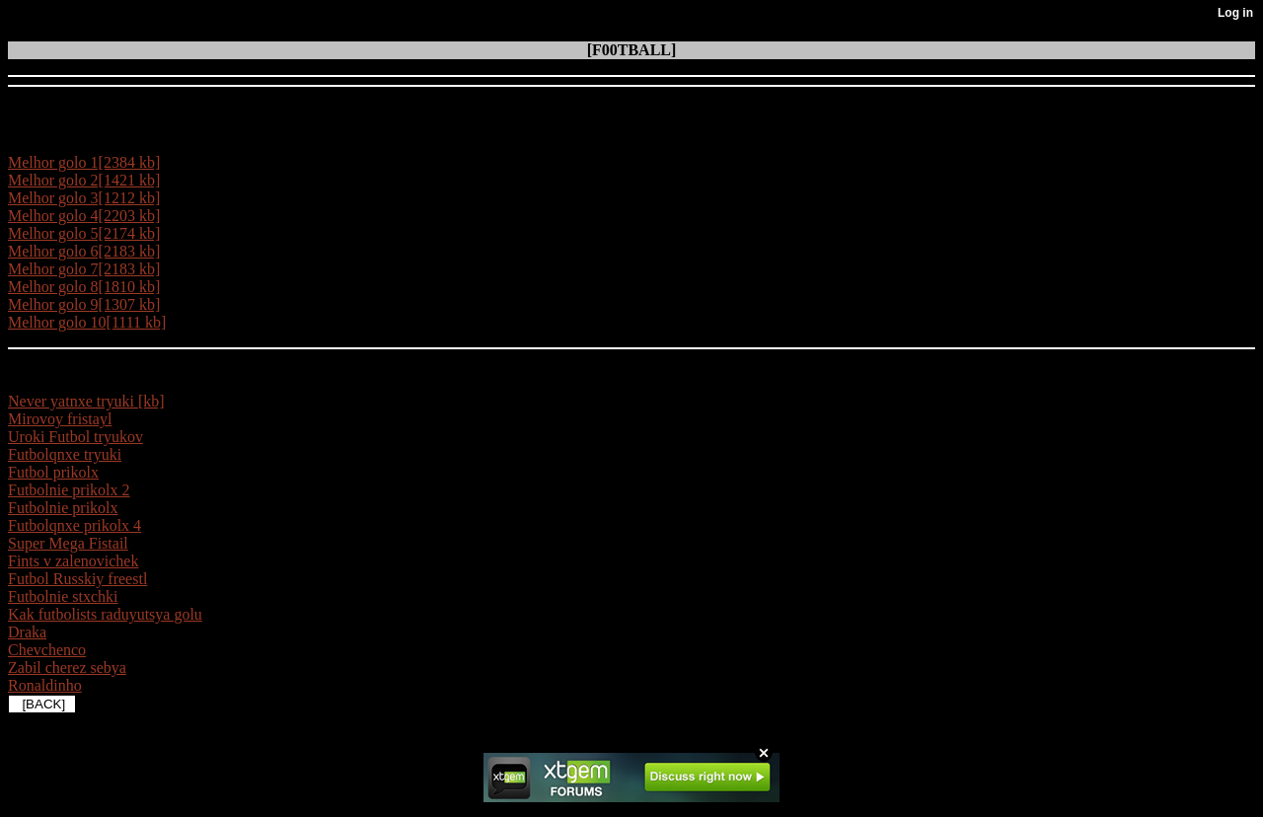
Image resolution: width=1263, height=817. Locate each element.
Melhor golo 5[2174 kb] (84, 233)
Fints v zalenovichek (73, 561)
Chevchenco (47, 649)
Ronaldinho (45, 685)
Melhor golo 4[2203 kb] (84, 215)
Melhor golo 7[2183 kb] (84, 268)
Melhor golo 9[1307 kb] (84, 304)
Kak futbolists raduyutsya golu (105, 614)
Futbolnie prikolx (63, 507)
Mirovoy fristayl (59, 418)
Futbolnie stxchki (63, 596)
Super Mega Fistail (68, 543)
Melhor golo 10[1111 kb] (87, 322)
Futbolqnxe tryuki (64, 454)
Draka (27, 632)
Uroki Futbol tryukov (75, 436)
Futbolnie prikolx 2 (69, 490)
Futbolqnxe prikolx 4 (74, 525)
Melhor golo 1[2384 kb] (84, 162)
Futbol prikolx (53, 472)
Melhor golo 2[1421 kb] (84, 180)
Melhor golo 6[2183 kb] (84, 251)
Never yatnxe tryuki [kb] (86, 401)
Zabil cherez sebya (67, 667)
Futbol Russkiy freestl (77, 578)
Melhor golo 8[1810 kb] (84, 286)
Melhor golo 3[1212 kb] (84, 197)
